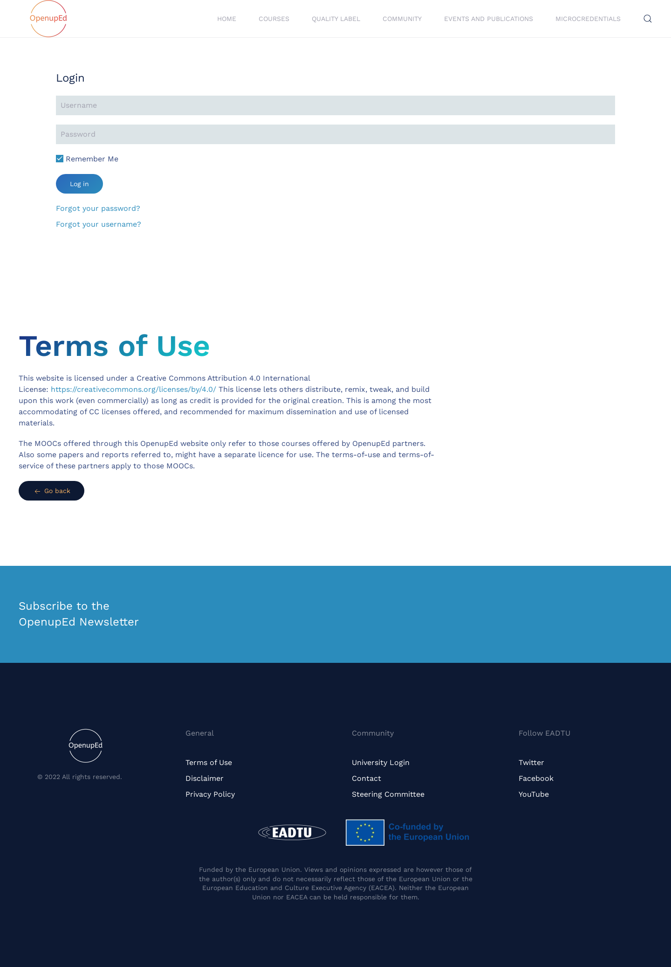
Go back (51, 491)
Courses (274, 18)
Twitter (531, 762)
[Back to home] (48, 18)
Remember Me (87, 158)
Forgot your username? (98, 224)
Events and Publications (488, 18)
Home (226, 18)
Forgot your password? (98, 208)
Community (402, 18)
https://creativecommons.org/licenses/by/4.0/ (133, 389)
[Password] (335, 134)
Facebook (536, 778)
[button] (647, 18)
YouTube (534, 794)
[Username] (335, 105)
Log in (79, 184)
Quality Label (336, 18)
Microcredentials (588, 18)
